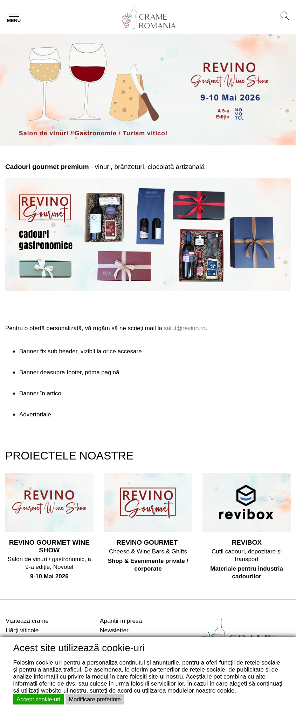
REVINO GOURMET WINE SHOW (49, 546)
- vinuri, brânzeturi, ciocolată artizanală (105, 166)
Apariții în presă (121, 620)
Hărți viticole (22, 630)
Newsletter (114, 630)
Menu (14, 20)
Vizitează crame (27, 620)
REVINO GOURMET (148, 542)
